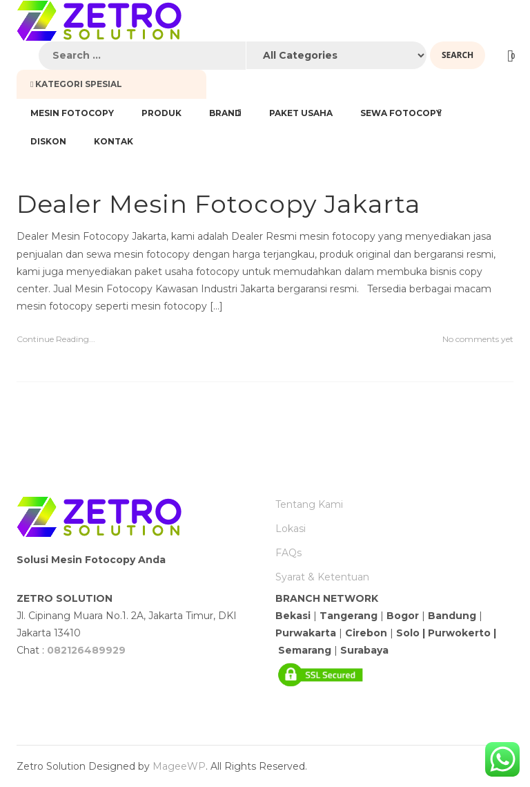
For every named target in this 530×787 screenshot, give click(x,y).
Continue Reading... (56, 339)
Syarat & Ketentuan (322, 577)
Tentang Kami (309, 504)
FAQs (288, 553)
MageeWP (179, 766)
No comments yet (477, 339)
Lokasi (290, 528)
